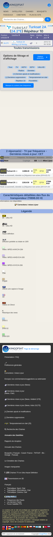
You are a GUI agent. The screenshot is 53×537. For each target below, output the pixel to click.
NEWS (5, 12)
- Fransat (13, 455)
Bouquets (8, 453)
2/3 (47, 172)
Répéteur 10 (20, 81)
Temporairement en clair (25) (18, 423)
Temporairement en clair (38, 77)
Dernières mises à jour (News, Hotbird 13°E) (23, 399)
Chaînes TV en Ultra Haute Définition (21, 473)
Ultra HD (41, 67)
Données (31, 71)
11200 (48, 170)
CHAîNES (29, 12)
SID (35, 160)
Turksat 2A (37, 27)
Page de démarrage (20, 349)
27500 (48, 182)
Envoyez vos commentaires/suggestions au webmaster (25, 379)
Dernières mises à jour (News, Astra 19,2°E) (22, 405)
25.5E (3, 26)
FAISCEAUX (8, 15)
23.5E (50, 26)
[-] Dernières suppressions (15, 77)
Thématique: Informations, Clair (19, 490)
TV (17, 67)
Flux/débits (33, 81)
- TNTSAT (36, 453)
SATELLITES (17, 12)
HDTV (24, 67)
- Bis (42, 453)
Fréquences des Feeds (15, 500)
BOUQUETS (41, 12)
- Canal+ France (26, 453)
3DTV (32, 67)
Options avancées (42, 57)
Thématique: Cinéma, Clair (17, 492)
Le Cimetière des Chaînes (14, 461)
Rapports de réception (13, 441)
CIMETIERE (21, 15)
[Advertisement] (26, 121)
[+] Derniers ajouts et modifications (26, 74)
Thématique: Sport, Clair (16, 488)
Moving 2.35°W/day (19, 44)
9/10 (47, 183)
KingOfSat (43, 534)
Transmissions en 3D (14, 479)
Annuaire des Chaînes (13, 447)
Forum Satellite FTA (14, 504)
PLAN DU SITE (35, 15)
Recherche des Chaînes (15, 429)
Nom (6, 160)
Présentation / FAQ (12, 357)
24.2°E (16, 31)
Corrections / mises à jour (27, 205)
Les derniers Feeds (14, 502)
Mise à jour (47, 160)
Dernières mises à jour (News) (17, 385)
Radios (21, 71)
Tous (10, 67)
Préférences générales (13, 364)
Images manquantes (12, 467)
